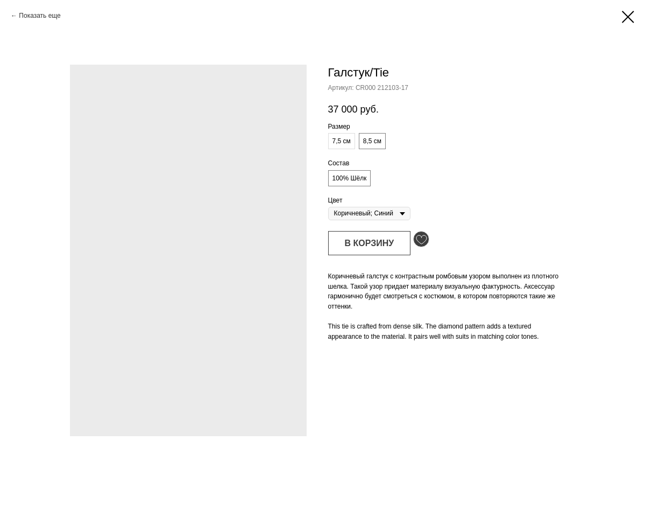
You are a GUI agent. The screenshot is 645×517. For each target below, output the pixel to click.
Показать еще (39, 15)
